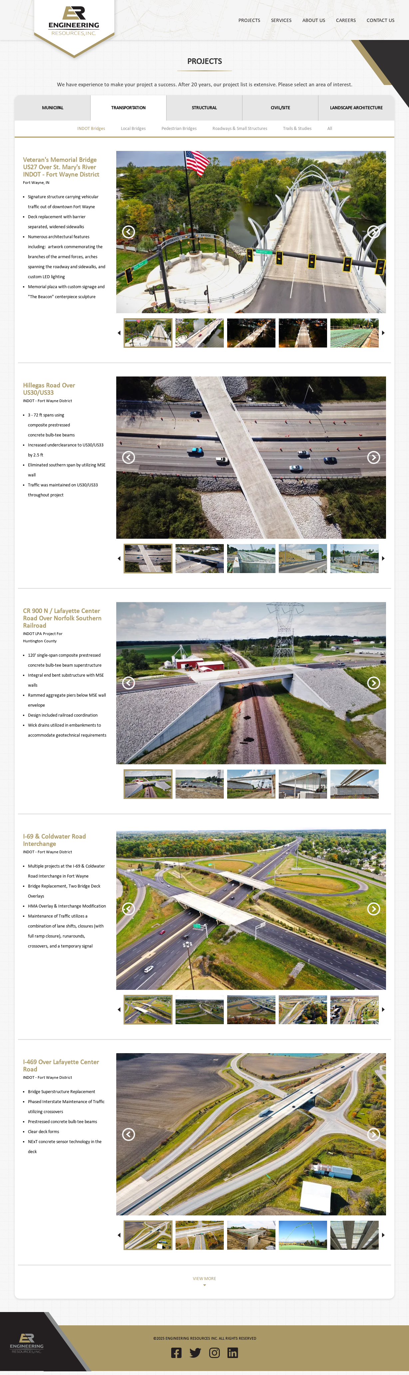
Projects (249, 20)
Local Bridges (133, 128)
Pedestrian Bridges (179, 128)
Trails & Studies (297, 128)
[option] (251, 232)
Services (281, 20)
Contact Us (380, 20)
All (329, 128)
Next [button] (373, 232)
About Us (313, 20)
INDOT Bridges (91, 128)
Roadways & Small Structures (239, 128)
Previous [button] (128, 232)
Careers (346, 20)
